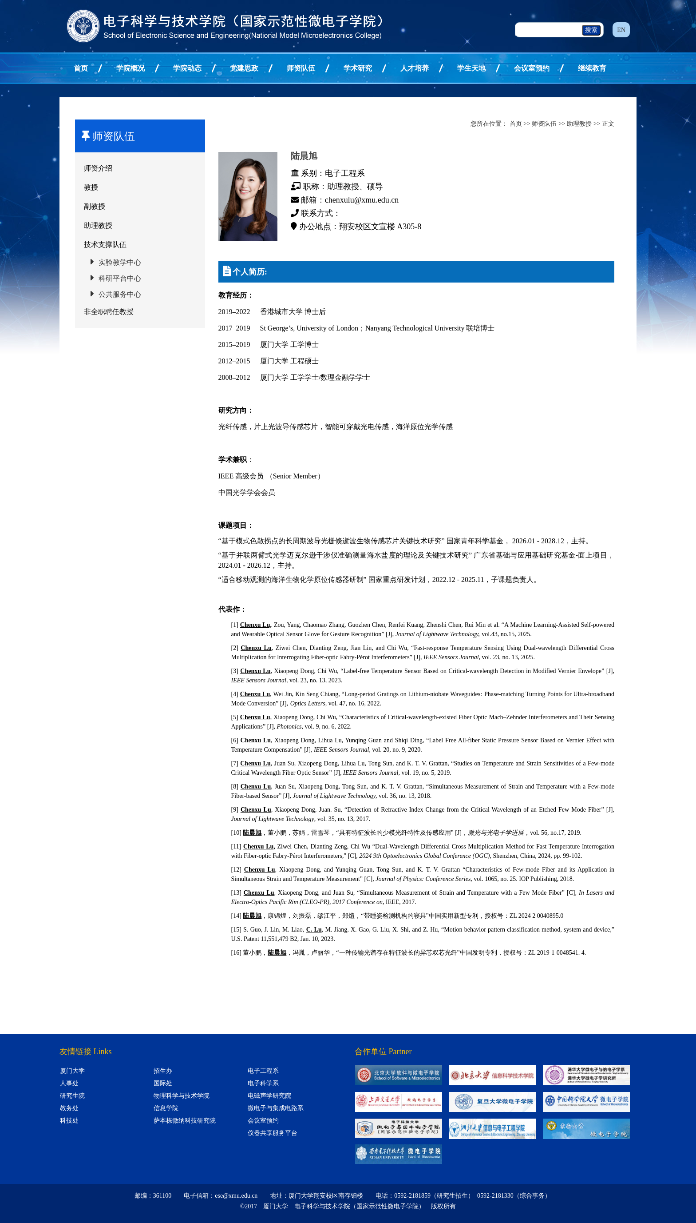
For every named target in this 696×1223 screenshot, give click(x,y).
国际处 (163, 1083)
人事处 (69, 1083)
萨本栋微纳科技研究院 (185, 1120)
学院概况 (130, 68)
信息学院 (166, 1108)
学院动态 (187, 68)
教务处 (69, 1108)
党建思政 (244, 68)
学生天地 (471, 68)
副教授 (94, 206)
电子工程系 (263, 1071)
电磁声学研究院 (269, 1095)
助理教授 (98, 225)
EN (621, 30)
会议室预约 (532, 68)
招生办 (163, 1071)
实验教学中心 (120, 262)
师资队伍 (301, 68)
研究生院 (72, 1095)
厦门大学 (72, 1071)
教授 (91, 187)
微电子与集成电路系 (276, 1108)
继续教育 (592, 68)
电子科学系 (263, 1083)
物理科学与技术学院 (182, 1095)
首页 (81, 68)
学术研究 (358, 68)
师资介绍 (98, 168)
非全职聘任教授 (109, 311)
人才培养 (414, 68)
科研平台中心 (120, 278)
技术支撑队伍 (105, 244)
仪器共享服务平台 (272, 1133)
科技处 (69, 1120)
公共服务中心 (120, 294)
